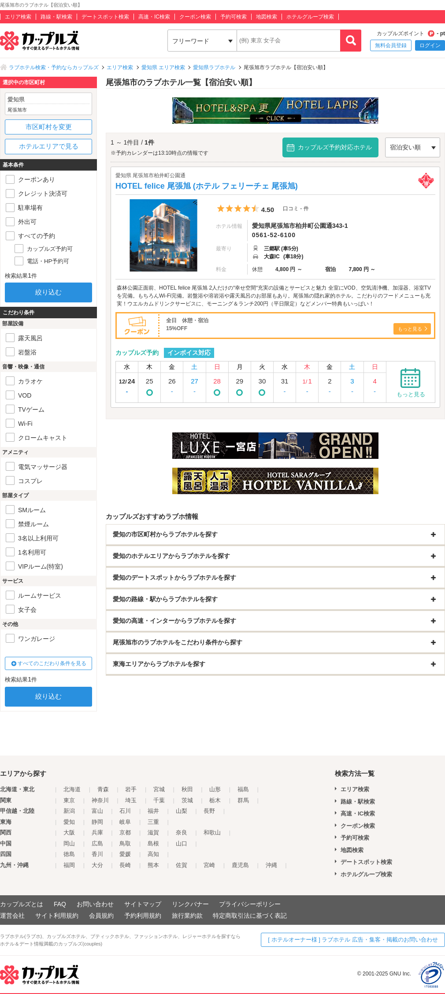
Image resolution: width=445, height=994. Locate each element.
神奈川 (100, 800)
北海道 (72, 789)
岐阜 (125, 822)
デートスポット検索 (105, 17)
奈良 (181, 832)
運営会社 (12, 915)
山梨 (181, 811)
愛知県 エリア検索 (163, 67)
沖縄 (271, 865)
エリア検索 (18, 17)
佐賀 (181, 865)
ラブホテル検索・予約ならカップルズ (54, 67)
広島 (97, 843)
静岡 (97, 822)
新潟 (69, 811)
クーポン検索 (195, 17)
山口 (181, 843)
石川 (125, 811)
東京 (69, 800)
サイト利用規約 (56, 915)
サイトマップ (142, 904)
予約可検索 (233, 17)
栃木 (215, 800)
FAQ (60, 904)
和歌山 (212, 832)
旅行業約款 (187, 915)
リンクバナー (190, 904)
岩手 (131, 789)
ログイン (430, 45)
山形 (215, 789)
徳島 (69, 854)
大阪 (69, 832)
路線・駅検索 (56, 17)
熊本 (153, 865)
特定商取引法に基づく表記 (250, 915)
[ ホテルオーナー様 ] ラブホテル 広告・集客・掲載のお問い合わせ (353, 939)
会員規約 (101, 915)
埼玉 (131, 800)
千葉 (159, 800)
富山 (97, 811)
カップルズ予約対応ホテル (335, 147)
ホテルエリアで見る (48, 146)
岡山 (69, 843)
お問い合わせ (95, 904)
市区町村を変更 (49, 126)
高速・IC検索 (154, 17)
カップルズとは (21, 904)
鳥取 (125, 843)
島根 (153, 843)
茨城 (187, 800)
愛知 (69, 822)
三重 (153, 822)
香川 (97, 854)
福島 (243, 789)
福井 (153, 811)
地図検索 (266, 17)
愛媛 (125, 854)
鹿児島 (240, 865)
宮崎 (209, 865)
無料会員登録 (391, 45)
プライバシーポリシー (250, 904)
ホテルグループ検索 (310, 17)
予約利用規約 (142, 915)
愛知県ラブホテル (214, 67)
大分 (97, 865)
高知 (153, 854)
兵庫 (97, 832)
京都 (125, 832)
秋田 (187, 789)
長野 (209, 811)
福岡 (69, 865)
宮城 (159, 789)
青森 (103, 789)
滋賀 (153, 832)
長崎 (125, 865)
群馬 (243, 800)
